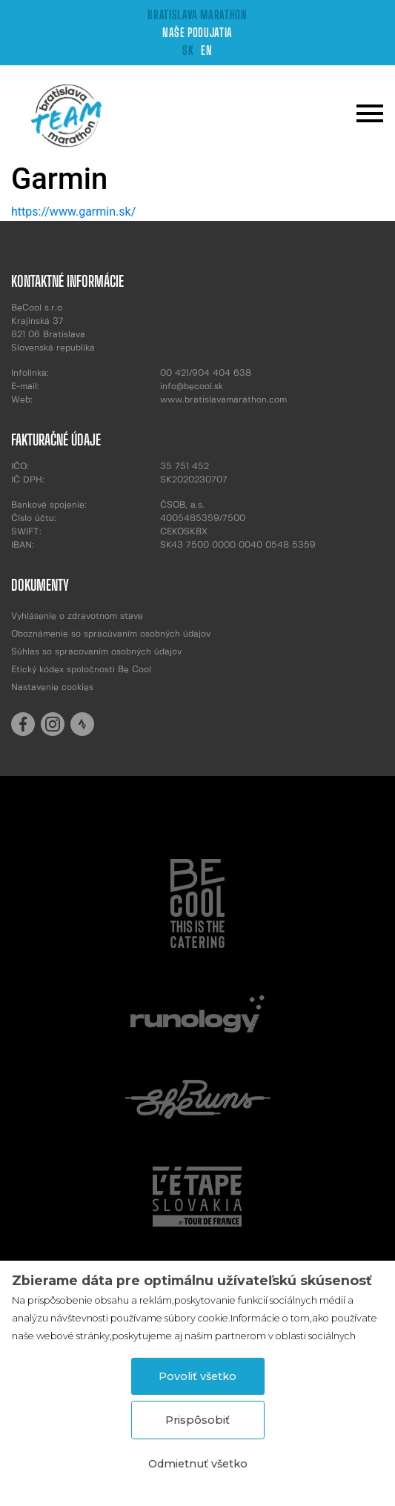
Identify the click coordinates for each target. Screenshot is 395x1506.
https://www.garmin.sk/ (73, 212)
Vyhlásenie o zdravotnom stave (77, 616)
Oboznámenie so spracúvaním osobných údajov (110, 634)
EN (206, 50)
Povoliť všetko (197, 1376)
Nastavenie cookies (52, 687)
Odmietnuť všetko (198, 1463)
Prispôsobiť (197, 1420)
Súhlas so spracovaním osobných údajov (96, 652)
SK (187, 50)
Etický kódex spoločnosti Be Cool (81, 670)
